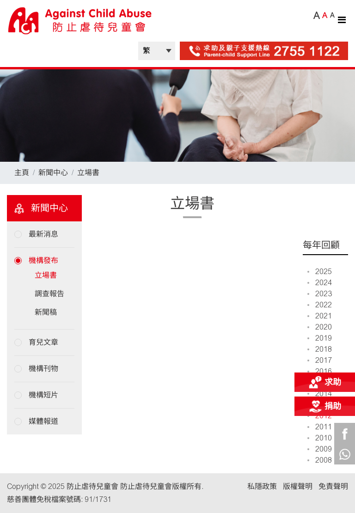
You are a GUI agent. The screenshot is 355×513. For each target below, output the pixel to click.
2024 (319, 283)
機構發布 (43, 260)
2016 (319, 371)
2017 (319, 360)
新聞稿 (46, 312)
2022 (319, 305)
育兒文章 (43, 342)
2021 (319, 316)
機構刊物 (43, 369)
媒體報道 (43, 421)
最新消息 (43, 234)
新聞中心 (53, 173)
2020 (319, 327)
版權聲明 (297, 486)
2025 (319, 271)
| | (156, 51)
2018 (319, 349)
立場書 (88, 173)
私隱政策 (262, 486)
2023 (319, 294)
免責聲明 (333, 486)
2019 (319, 338)
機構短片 (43, 395)
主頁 (21, 173)
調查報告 (49, 294)
